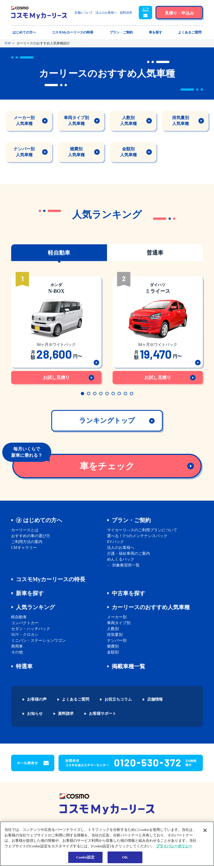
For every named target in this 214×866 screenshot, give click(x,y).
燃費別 (113, 646)
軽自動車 (19, 617)
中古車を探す (128, 593)
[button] (145, 12)
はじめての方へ (42, 520)
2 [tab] (88, 393)
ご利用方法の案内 (26, 542)
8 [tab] (125, 393)
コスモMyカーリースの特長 (50, 579)
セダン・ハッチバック (30, 629)
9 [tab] (131, 393)
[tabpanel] (56, 328)
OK (125, 857)
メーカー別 (117, 617)
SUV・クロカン (24, 635)
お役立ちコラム (118, 699)
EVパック (115, 542)
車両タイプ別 (118, 623)
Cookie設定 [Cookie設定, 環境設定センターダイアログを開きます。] (85, 857)
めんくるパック (120, 559)
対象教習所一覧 (126, 565)
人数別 (113, 629)
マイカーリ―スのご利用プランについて (142, 530)
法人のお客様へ (106, 12)
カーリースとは (24, 530)
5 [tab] (107, 393)
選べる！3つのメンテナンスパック (137, 536)
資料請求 (126, 12)
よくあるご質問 (75, 699)
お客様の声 (37, 699)
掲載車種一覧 (128, 666)
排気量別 (115, 635)
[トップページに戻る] (39, 12)
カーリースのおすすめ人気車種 (151, 607)
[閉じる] (205, 830)
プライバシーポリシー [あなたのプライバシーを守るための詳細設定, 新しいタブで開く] (174, 846)
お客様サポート (102, 714)
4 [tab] (101, 393)
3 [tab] (94, 393)
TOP (7, 43)
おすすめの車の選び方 (30, 536)
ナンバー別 (117, 640)
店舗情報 (155, 699)
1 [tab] (82, 393)
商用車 (17, 646)
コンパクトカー (24, 623)
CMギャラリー (24, 548)
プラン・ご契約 (131, 520)
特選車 (24, 666)
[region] (107, 843)
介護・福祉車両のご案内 (128, 553)
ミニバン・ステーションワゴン (38, 640)
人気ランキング (35, 607)
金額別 (113, 652)
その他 (17, 652)
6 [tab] (113, 393)
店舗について (83, 12)
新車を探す (30, 593)
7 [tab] (119, 393)
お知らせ (35, 714)
